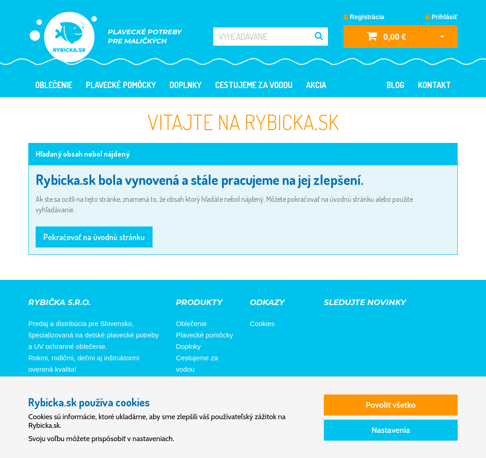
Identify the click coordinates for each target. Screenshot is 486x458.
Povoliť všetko (391, 405)
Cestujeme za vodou (253, 85)
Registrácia (363, 17)
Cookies (262, 323)
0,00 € (386, 36)
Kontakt (434, 85)
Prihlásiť (442, 17)
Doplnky (185, 85)
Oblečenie (53, 85)
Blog (395, 85)
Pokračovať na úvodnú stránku (94, 237)
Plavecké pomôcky (121, 85)
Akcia (316, 85)
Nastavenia (390, 430)
